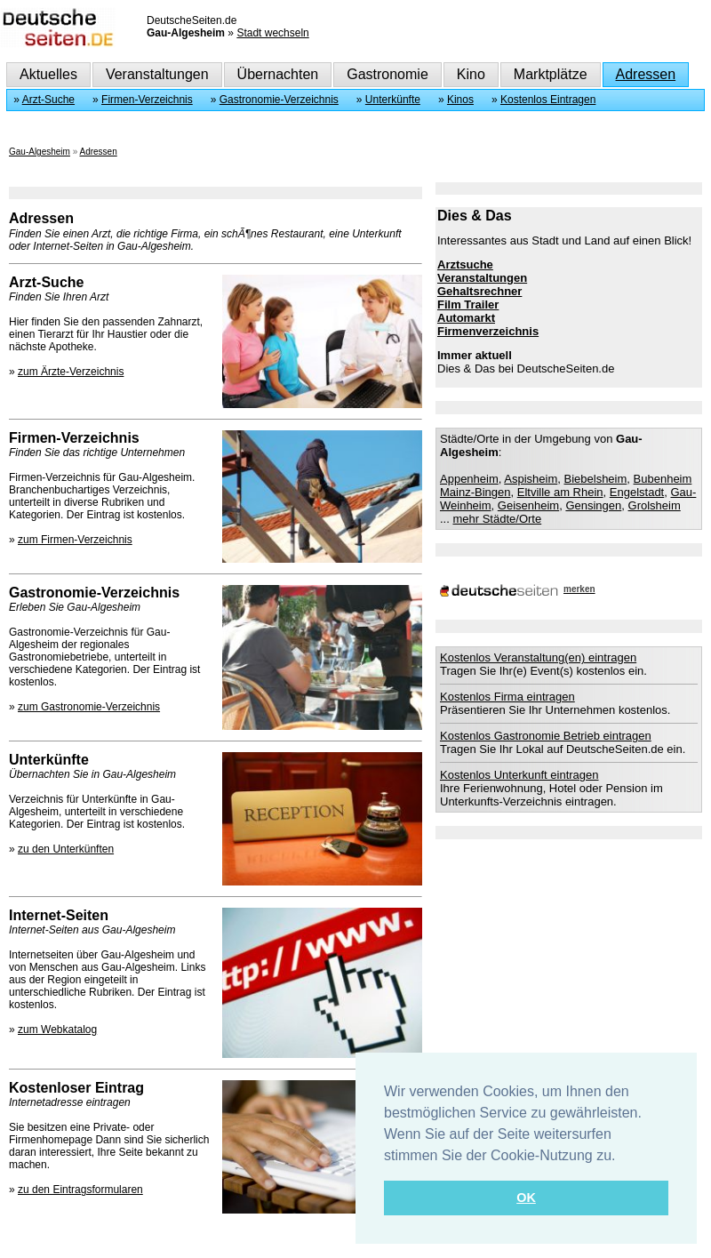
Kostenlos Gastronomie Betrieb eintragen (545, 735)
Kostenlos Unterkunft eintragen (519, 774)
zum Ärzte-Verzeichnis (71, 371)
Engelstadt (637, 492)
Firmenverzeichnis (488, 331)
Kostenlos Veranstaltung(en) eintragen (538, 657)
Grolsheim (654, 505)
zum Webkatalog (57, 1029)
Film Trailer (468, 304)
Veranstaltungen (157, 74)
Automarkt (466, 318)
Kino (471, 74)
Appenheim (469, 478)
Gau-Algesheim (39, 151)
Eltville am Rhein (560, 492)
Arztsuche (465, 264)
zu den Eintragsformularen (80, 1189)
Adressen (646, 74)
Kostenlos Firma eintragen (507, 696)
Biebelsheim (595, 478)
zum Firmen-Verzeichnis (75, 539)
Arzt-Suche (48, 99)
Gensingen (593, 505)
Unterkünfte (392, 99)
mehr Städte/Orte (496, 518)
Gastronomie (387, 74)
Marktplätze (550, 74)
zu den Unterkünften (66, 849)
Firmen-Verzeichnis (147, 99)
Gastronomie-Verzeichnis (279, 99)
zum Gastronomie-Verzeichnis (89, 707)
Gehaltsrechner (479, 291)
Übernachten (278, 74)
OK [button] (526, 1197)
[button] (622, 1156)
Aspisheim (530, 478)
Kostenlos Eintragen (547, 99)
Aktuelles (48, 74)
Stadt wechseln (272, 33)
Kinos (460, 99)
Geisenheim (528, 505)
